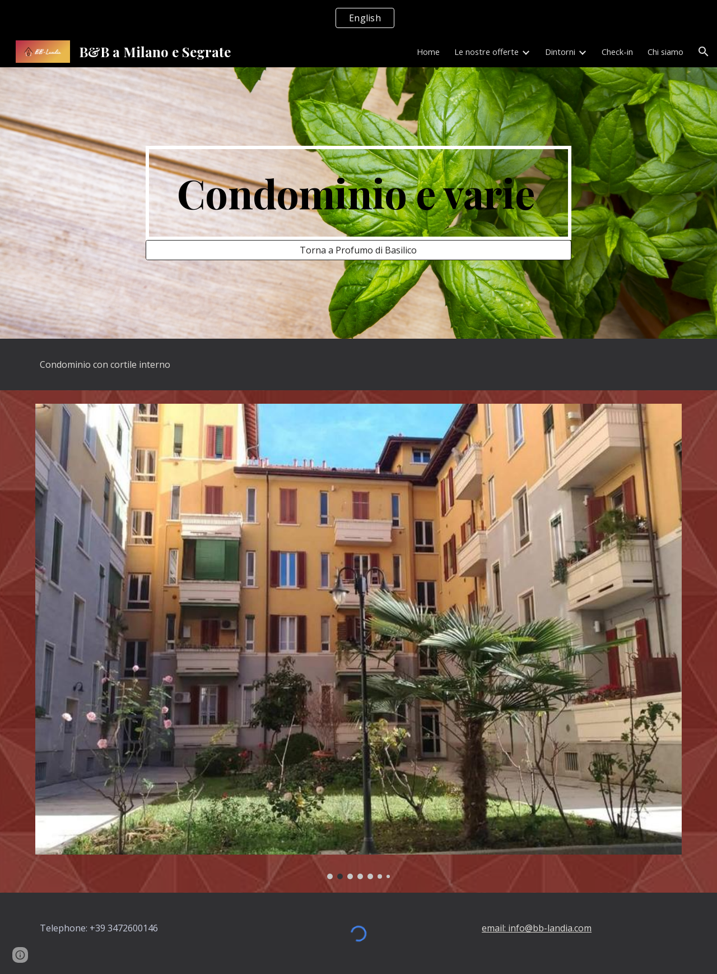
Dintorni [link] (560, 51)
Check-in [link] (617, 51)
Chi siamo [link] (665, 51)
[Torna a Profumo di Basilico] (358, 250)
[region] (358, 18)
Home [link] (428, 51)
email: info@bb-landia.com (537, 928)
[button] (703, 51)
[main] (358, 193)
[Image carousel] (358, 641)
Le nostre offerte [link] (486, 51)
